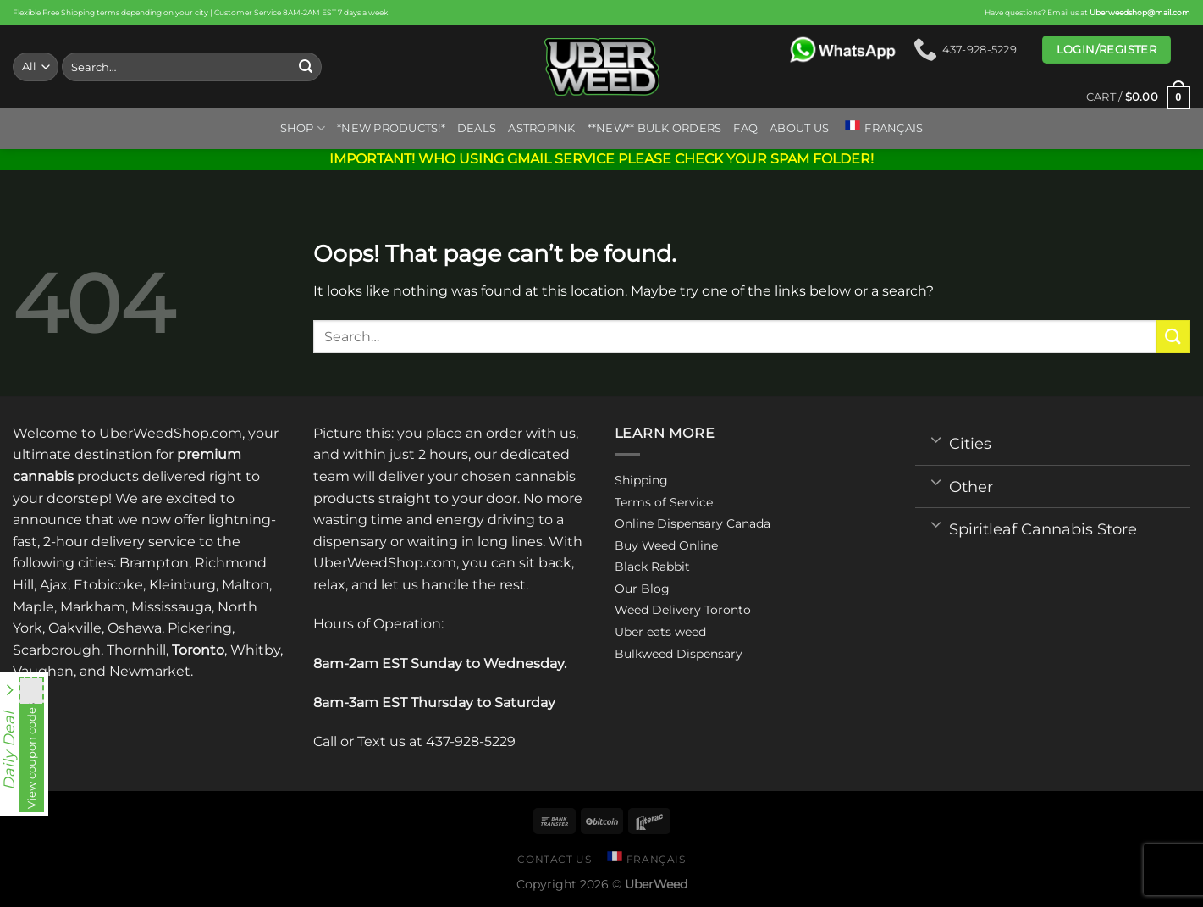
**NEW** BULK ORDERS (655, 128)
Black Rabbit (652, 566)
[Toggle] (935, 439)
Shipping (641, 480)
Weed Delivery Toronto (683, 609)
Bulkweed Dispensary (678, 653)
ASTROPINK (541, 128)
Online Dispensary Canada (692, 523)
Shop (302, 128)
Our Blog (642, 588)
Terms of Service (664, 502)
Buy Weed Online (666, 545)
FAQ (745, 128)
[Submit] (305, 67)
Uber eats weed (660, 631)
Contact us (554, 859)
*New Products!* (391, 128)
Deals (476, 128)
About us (799, 128)
